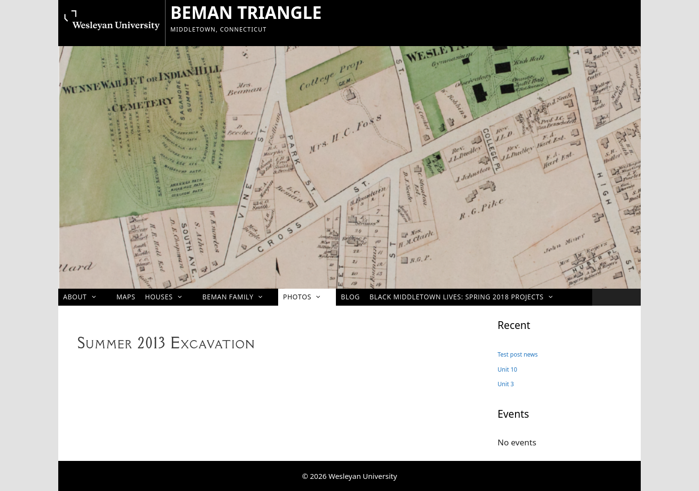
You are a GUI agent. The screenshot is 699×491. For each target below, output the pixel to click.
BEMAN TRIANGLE (246, 12)
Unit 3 (506, 384)
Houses (169, 296)
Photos (307, 296)
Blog (350, 296)
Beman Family (237, 296)
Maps (125, 296)
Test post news (518, 354)
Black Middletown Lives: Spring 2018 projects (466, 296)
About (85, 296)
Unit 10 (507, 369)
